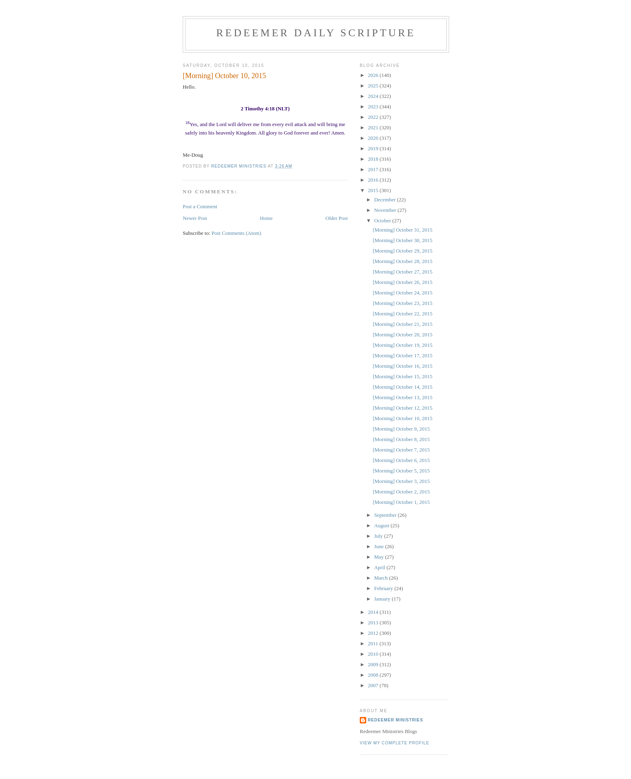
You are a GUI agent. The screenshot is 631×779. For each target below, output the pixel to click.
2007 (373, 685)
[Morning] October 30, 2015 (402, 240)
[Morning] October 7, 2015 (401, 450)
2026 (373, 75)
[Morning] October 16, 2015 (402, 366)
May (379, 557)
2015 (373, 190)
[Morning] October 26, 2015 (402, 282)
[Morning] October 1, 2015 (401, 502)
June (379, 546)
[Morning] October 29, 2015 (402, 251)
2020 (373, 138)
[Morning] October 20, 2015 (402, 334)
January (383, 599)
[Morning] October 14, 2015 (402, 387)
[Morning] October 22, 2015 (402, 314)
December (385, 200)
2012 (373, 633)
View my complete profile (394, 743)
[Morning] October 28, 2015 (402, 261)
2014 (373, 612)
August (382, 525)
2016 (373, 180)
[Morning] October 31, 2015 (402, 230)
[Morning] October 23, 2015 (402, 303)
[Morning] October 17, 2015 (402, 355)
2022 (373, 117)
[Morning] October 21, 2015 (402, 324)
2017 (373, 169)
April (380, 567)
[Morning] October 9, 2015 (401, 429)
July (379, 536)
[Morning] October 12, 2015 (402, 408)
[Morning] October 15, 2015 (402, 376)
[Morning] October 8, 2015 (401, 439)
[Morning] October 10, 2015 (402, 418)
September (386, 515)
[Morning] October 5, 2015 (401, 471)
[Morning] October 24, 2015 (402, 293)
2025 (373, 86)
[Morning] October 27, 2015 (402, 272)
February (384, 588)
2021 (373, 127)
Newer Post (195, 218)
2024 (373, 96)
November (386, 210)
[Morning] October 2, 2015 (401, 492)
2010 (373, 654)
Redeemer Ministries (395, 720)
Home (266, 218)
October (383, 221)
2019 (373, 148)
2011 (373, 643)
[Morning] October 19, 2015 (402, 345)
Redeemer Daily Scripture (315, 33)
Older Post (337, 218)
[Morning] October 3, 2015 (401, 481)
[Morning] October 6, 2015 (401, 460)
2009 (373, 664)
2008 (373, 675)
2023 (373, 107)
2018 (373, 159)
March (381, 578)
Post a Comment (200, 206)
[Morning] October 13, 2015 (402, 397)
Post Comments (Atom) (237, 233)
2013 (373, 622)
